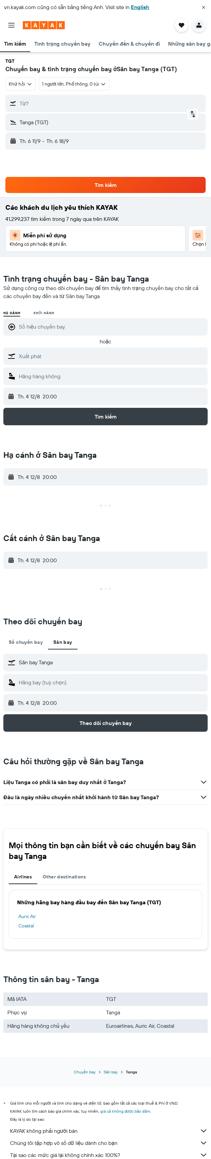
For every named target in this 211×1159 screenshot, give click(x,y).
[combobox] (20, 84)
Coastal (26, 926)
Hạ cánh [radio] (11, 313)
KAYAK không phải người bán (109, 1131)
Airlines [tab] (23, 877)
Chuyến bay (85, 1071)
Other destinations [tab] (64, 877)
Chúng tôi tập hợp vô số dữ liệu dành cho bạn (109, 1143)
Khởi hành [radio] (44, 313)
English (140, 7)
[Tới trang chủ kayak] (44, 25)
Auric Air (27, 916)
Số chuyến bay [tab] (26, 642)
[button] (203, 7)
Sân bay (111, 1071)
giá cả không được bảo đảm (125, 1111)
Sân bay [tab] (62, 642)
